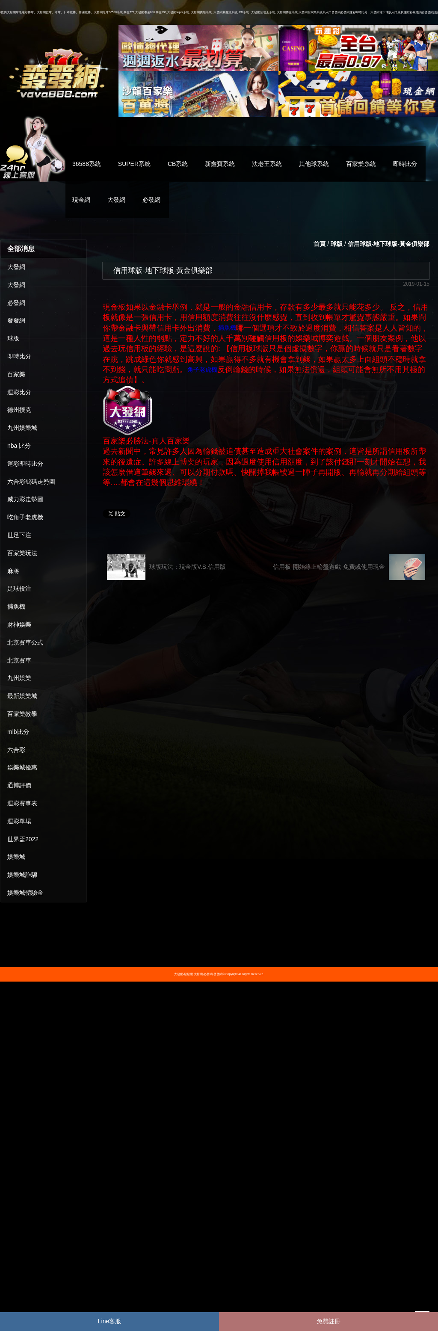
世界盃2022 (22, 839)
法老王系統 (267, 163)
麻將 (13, 571)
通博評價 (19, 785)
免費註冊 (328, 1321)
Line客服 (109, 1321)
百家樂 (16, 374)
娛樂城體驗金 (25, 892)
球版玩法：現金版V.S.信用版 (166, 567)
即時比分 (405, 163)
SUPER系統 (134, 163)
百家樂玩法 (22, 553)
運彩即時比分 (25, 463)
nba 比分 (19, 445)
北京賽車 (19, 660)
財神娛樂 (19, 624)
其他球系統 (314, 163)
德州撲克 (19, 409)
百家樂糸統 (361, 163)
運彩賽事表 (22, 803)
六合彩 (16, 749)
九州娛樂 (19, 677)
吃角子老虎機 (25, 517)
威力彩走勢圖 (25, 499)
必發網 (151, 199)
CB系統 (178, 163)
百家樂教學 (22, 713)
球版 (13, 338)
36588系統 (86, 163)
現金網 (81, 199)
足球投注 (19, 588)
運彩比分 (19, 392)
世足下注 (19, 535)
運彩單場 (19, 821)
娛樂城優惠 (22, 767)
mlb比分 (18, 731)
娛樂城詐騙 (22, 874)
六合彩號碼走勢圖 (31, 481)
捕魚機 (16, 606)
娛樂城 (16, 856)
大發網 (116, 199)
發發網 (16, 320)
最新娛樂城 (22, 695)
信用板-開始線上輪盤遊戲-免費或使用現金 (349, 567)
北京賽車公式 (25, 642)
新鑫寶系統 (220, 163)
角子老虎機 (202, 369)
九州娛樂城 (22, 427)
